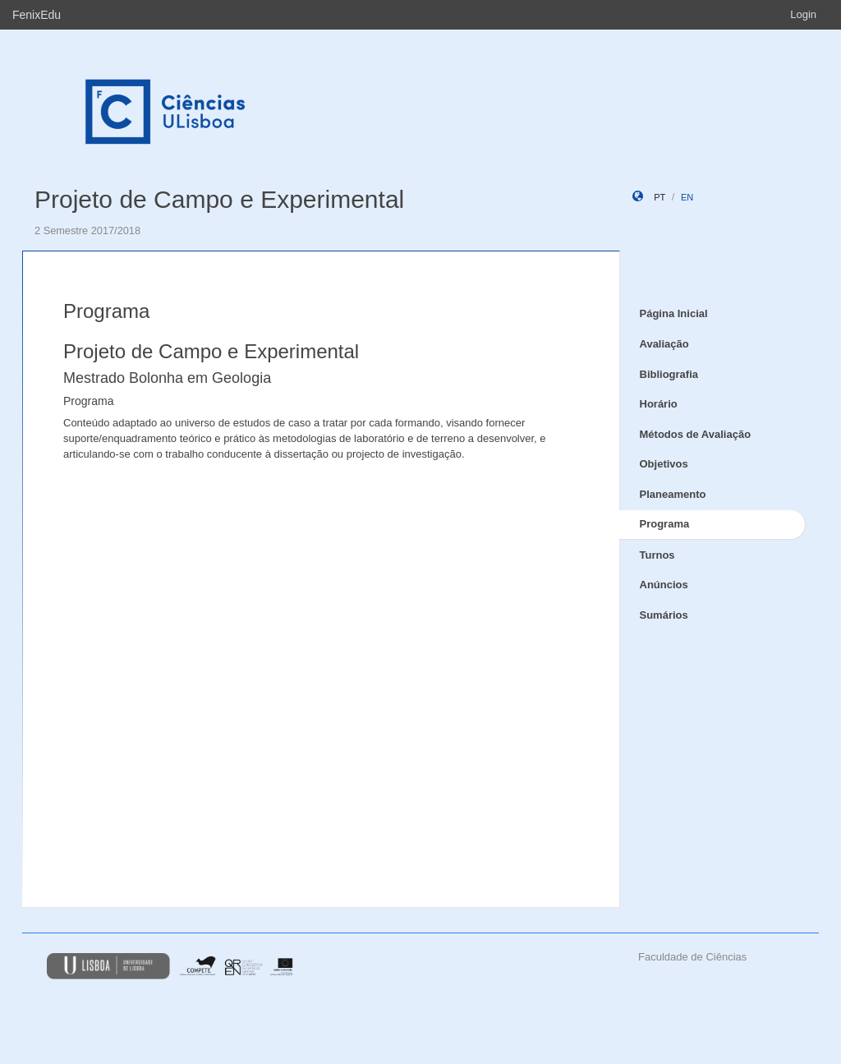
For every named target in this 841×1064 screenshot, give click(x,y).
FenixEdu (36, 14)
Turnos (657, 555)
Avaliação (664, 344)
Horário (659, 404)
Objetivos (664, 464)
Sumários (664, 615)
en (687, 197)
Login (803, 14)
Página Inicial (674, 313)
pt (659, 197)
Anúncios (664, 584)
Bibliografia (669, 374)
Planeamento (673, 494)
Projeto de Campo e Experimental (219, 199)
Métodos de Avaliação (695, 434)
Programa (665, 524)
